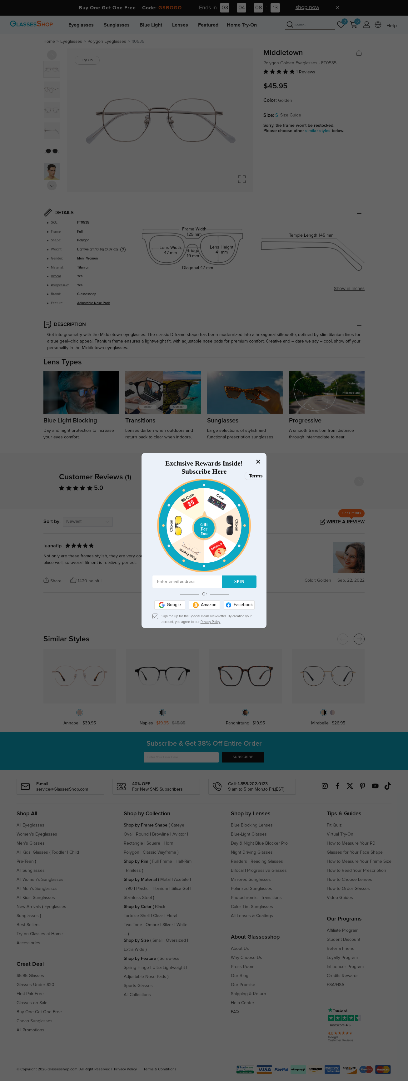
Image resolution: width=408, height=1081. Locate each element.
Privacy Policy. (211, 622)
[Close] (258, 461)
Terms (256, 475)
